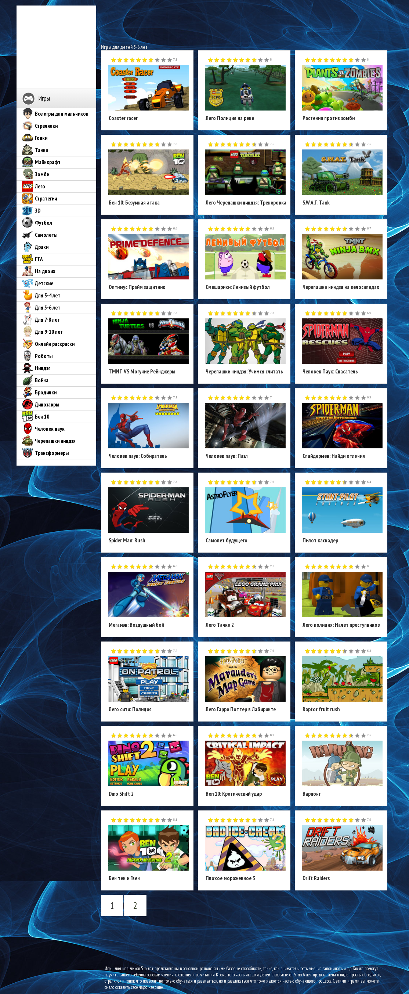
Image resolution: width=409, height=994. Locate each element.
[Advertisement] (244, 22)
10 (170, 60)
